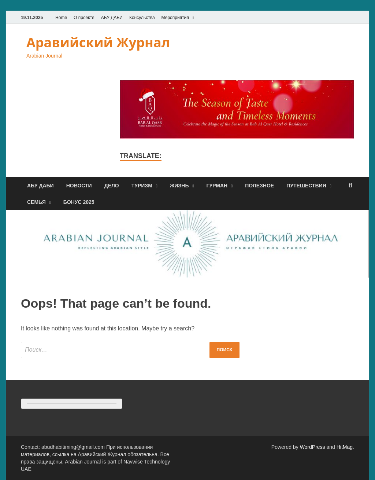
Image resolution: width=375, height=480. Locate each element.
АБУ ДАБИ (112, 17)
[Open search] (350, 185)
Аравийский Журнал (98, 42)
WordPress (312, 447)
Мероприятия (175, 17)
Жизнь (179, 185)
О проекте (84, 17)
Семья (36, 202)
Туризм (141, 185)
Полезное (259, 185)
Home (61, 17)
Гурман (217, 185)
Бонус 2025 (78, 202)
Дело (111, 185)
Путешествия (306, 185)
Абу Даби (40, 185)
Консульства (142, 17)
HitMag (345, 447)
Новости (79, 185)
